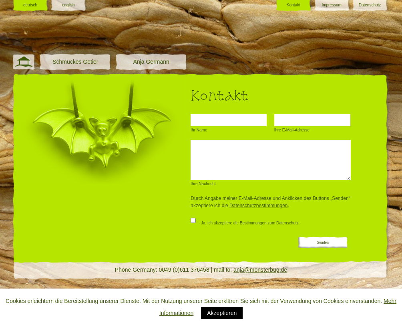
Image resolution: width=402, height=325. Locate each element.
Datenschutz (370, 5)
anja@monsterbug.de (260, 269)
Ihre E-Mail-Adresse (292, 130)
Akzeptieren (222, 313)
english (68, 5)
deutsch (30, 5)
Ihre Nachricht (203, 184)
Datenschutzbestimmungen (258, 205)
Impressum (331, 5)
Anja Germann (151, 62)
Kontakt (293, 5)
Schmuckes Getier (75, 62)
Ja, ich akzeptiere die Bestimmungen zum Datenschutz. (245, 220)
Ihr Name (199, 130)
